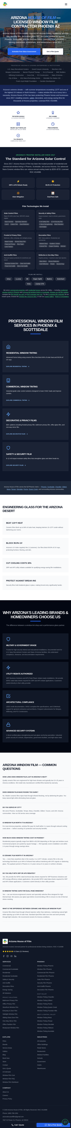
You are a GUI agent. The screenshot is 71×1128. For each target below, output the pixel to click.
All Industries (41, 1041)
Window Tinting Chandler (45, 997)
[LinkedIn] (15, 956)
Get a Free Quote (53, 1125)
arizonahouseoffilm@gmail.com (13, 1117)
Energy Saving (7, 990)
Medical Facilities (43, 1055)
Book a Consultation (62, 296)
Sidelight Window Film (10, 1014)
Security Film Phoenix (44, 983)
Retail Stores (41, 1048)
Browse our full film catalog (59, 292)
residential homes (34, 290)
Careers (5, 1095)
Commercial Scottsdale (10, 969)
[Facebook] (4, 956)
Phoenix (44, 487)
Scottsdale (50, 487)
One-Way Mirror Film (10, 1021)
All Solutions (7, 993)
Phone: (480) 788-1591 (10, 1113)
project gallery (49, 296)
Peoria (26, 489)
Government (41, 1061)
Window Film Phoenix (44, 969)
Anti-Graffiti (6, 983)
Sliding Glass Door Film (10, 1017)
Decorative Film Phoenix (45, 990)
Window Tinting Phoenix (45, 966)
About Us (6, 1092)
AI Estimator (7, 1072)
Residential (6, 972)
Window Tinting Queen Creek (47, 1007)
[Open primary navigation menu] (66, 4)
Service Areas (7, 1048)
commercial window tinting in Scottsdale (36, 292)
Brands (5, 1044)
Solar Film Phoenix (43, 979)
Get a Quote (7, 1068)
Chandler (58, 487)
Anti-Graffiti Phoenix (44, 986)
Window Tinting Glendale (45, 1024)
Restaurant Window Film (11, 1028)
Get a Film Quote (53, 51)
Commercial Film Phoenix (45, 972)
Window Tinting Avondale (45, 1031)
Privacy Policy (7, 1099)
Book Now (6, 1058)
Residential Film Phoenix (45, 976)
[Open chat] (65, 1122)
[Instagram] (7, 956)
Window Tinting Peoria (44, 1004)
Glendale (20, 489)
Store (4, 1061)
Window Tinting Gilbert (44, 1000)
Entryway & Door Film (10, 1011)
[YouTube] (11, 956)
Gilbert (64, 487)
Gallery (5, 1051)
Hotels (39, 1065)
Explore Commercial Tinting (18, 400)
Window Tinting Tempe (44, 1021)
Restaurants (41, 1051)
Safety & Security (8, 979)
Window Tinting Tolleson (45, 1028)
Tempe (13, 489)
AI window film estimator (56, 294)
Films (4, 1041)
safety (32, 98)
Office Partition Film (9, 1024)
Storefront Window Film (10, 1007)
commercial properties (17, 290)
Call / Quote (17, 1125)
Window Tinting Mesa (44, 1017)
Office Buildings (42, 1044)
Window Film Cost (9, 1075)
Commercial (7, 966)
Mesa (8, 489)
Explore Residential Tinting (17, 366)
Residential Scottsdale (10, 976)
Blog (4, 1055)
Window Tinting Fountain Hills (47, 1011)
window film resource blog (27, 296)
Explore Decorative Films (17, 434)
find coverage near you (34, 294)
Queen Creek (33, 489)
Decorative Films (8, 986)
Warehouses (41, 1068)
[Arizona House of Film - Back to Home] (5, 4)
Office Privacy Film (9, 1004)
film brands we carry (17, 294)
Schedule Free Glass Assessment (24, 51)
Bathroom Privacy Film (10, 1000)
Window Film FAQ (9, 1079)
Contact (5, 1065)
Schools (40, 1058)
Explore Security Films (16, 465)
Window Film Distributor (11, 1082)
